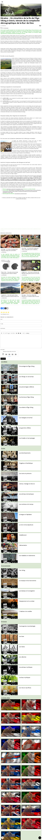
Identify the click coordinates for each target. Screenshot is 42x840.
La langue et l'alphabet (25, 514)
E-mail (2, 323)
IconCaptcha (9, 356)
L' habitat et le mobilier (25, 611)
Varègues (35, 228)
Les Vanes (22, 647)
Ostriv (2, 230)
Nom (1, 319)
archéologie (7, 228)
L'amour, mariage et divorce (27, 484)
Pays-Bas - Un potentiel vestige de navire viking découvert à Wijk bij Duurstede (30, 249)
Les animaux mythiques (25, 667)
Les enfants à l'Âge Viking (26, 407)
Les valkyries (22, 657)
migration (25, 228)
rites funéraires (18, 228)
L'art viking (22, 570)
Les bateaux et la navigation (27, 591)
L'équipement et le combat (26, 601)
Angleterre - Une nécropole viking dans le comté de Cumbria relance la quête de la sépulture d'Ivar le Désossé (10, 295)
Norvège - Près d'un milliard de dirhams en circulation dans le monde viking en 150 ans (30, 295)
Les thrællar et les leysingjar (27, 438)
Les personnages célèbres (26, 387)
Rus (39, 228)
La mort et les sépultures (26, 525)
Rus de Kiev (30, 228)
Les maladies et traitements (27, 555)
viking (2, 228)
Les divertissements (24, 453)
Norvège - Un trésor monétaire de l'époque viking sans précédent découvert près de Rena (9, 250)
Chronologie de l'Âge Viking (26, 366)
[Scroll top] (39, 837)
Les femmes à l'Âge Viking (26, 397)
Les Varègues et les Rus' (26, 417)
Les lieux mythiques (24, 677)
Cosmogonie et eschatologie (27, 626)
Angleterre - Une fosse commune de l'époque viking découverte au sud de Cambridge (30, 273)
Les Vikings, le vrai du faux (26, 376)
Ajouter (3, 358)
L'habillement (23, 535)
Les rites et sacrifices (25, 688)
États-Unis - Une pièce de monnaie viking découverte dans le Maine (9, 273)
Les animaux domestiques (26, 494)
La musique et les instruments (27, 580)
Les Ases (21, 636)
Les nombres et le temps (26, 504)
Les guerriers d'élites (25, 428)
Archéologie (6, 28)
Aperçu (27, 333)
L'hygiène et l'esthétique (26, 463)
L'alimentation (23, 545)
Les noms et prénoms (25, 473)
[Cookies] (2, 837)
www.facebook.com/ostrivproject (21, 193)
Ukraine (12, 228)
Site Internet (3, 328)
